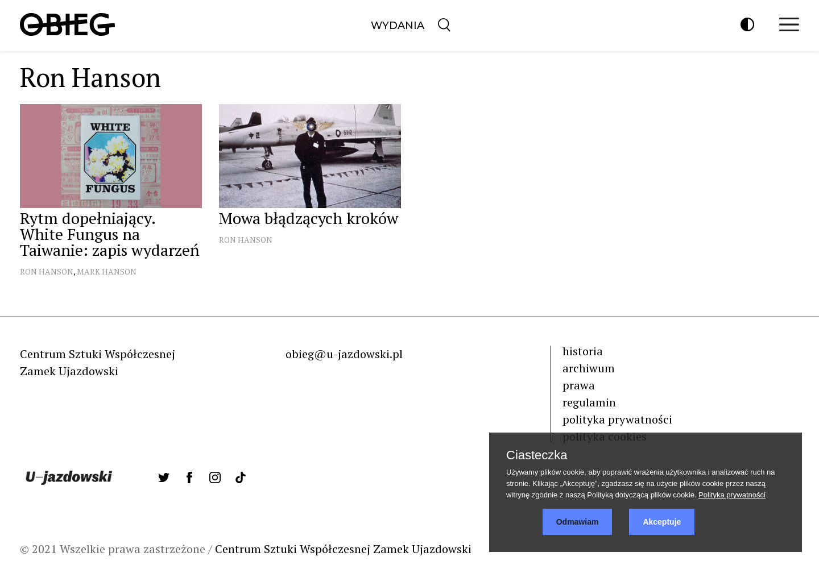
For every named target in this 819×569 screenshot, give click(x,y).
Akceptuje (662, 521)
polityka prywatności (617, 419)
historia (582, 351)
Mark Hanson (106, 271)
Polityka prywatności (732, 495)
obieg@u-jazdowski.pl (344, 354)
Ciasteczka (537, 455)
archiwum (588, 368)
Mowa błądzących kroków (308, 218)
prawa (578, 385)
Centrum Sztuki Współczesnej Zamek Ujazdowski (343, 548)
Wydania (397, 25)
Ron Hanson (46, 271)
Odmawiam (577, 521)
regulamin (589, 402)
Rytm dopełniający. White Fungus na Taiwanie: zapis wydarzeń (110, 233)
